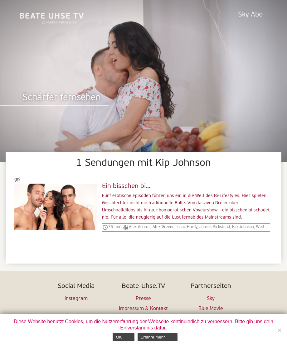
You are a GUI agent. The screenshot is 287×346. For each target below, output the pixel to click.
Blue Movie (210, 308)
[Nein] (279, 330)
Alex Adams (139, 227)
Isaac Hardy (187, 227)
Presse (143, 298)
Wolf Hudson (267, 227)
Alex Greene (163, 227)
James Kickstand (214, 227)
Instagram (76, 298)
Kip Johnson (243, 227)
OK (119, 337)
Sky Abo (250, 15)
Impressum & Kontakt (143, 308)
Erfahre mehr (153, 337)
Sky (211, 298)
